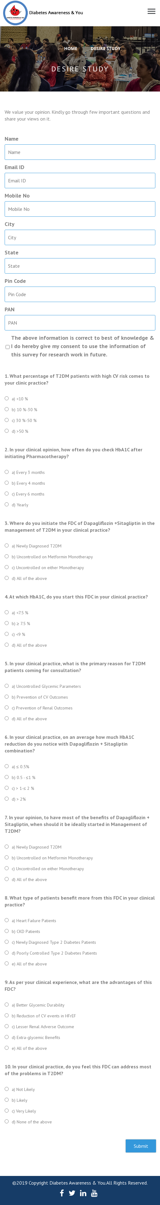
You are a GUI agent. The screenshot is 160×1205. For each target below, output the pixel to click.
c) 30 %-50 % (24, 420)
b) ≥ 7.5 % (21, 623)
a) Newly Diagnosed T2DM (36, 546)
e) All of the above (29, 964)
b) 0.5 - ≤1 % (24, 777)
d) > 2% (19, 799)
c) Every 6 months (28, 494)
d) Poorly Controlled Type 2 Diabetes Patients (54, 953)
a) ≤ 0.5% (20, 766)
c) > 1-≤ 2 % (23, 788)
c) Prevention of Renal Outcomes (42, 708)
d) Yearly (20, 505)
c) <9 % (18, 634)
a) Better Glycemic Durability (38, 1005)
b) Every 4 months (28, 483)
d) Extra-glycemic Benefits (36, 1037)
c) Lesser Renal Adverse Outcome (43, 1026)
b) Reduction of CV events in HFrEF (44, 1016)
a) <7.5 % (20, 612)
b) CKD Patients (26, 931)
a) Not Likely (23, 1089)
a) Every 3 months (28, 472)
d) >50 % (20, 431)
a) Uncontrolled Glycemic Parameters (46, 686)
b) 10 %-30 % (24, 409)
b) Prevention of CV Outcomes (40, 697)
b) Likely (19, 1100)
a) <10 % (20, 399)
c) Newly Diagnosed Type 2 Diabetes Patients (54, 942)
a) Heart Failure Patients (34, 920)
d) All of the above (29, 578)
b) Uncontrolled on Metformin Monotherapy (52, 557)
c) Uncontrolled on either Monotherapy (48, 567)
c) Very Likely (24, 1111)
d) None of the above (32, 1122)
